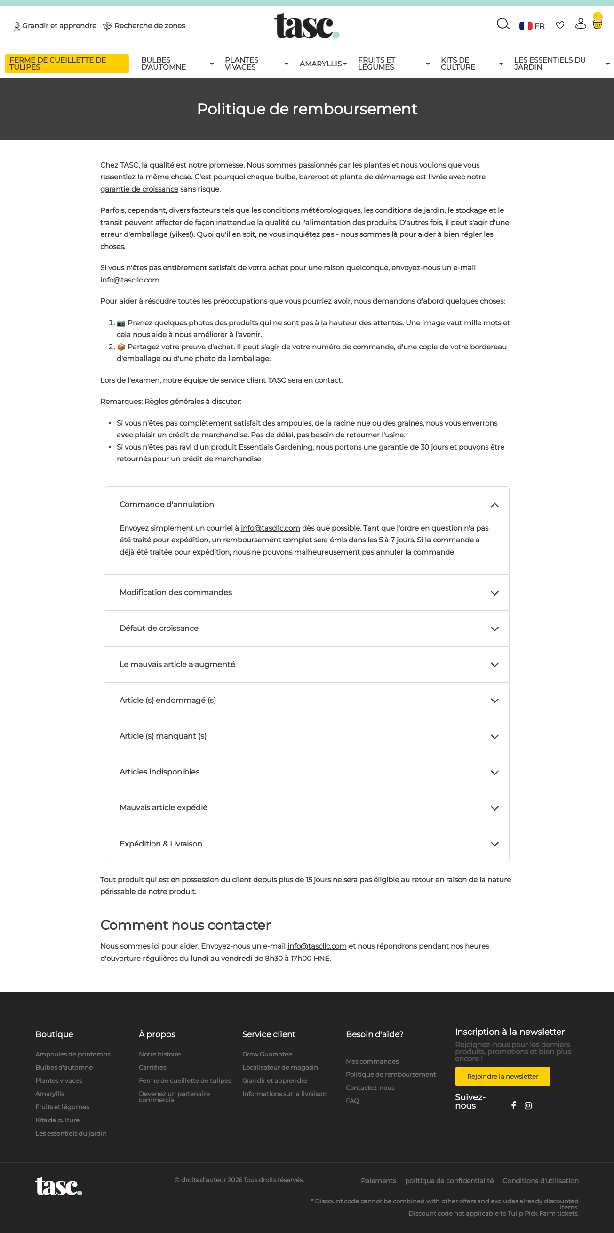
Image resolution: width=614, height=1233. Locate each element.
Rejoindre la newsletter (502, 1076)
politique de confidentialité (449, 1180)
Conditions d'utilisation (540, 1180)
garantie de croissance (139, 189)
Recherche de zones (149, 25)
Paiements (378, 1180)
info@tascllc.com (129, 279)
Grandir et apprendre (59, 25)
